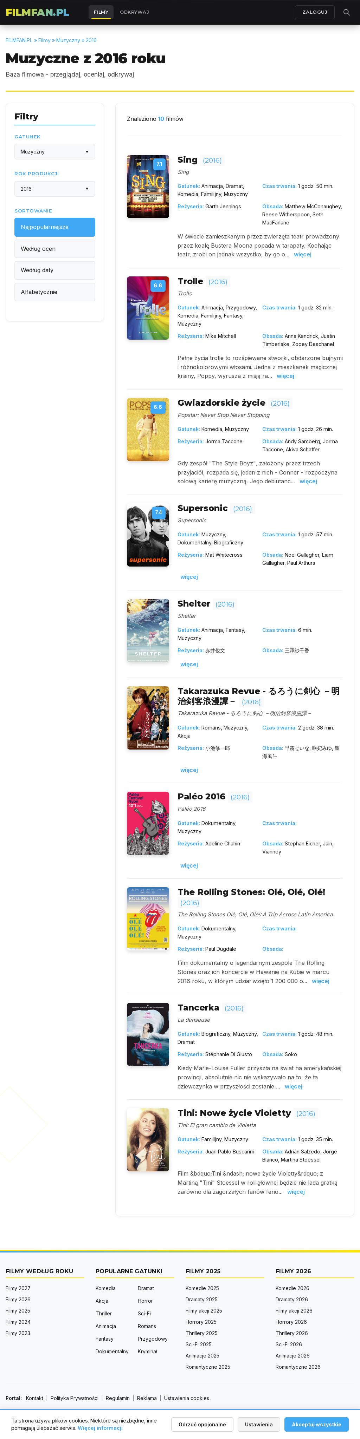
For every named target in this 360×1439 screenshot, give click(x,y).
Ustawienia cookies (186, 1398)
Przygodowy (153, 1339)
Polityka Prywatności (74, 1398)
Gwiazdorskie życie (235, 403)
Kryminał (147, 1351)
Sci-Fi (144, 1313)
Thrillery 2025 (202, 1333)
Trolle (204, 281)
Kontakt (34, 1398)
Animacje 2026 (293, 1356)
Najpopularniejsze (45, 226)
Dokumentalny (112, 1351)
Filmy (101, 12)
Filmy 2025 (18, 1311)
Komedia (106, 1288)
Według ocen (38, 248)
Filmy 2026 (18, 1299)
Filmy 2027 (18, 1288)
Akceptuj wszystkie (316, 1424)
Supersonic (216, 508)
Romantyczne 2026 (298, 1367)
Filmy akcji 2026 (294, 1311)
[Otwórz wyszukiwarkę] (346, 12)
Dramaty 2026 (292, 1299)
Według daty (37, 270)
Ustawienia (259, 1424)
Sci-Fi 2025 (199, 1344)
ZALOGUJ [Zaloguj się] (315, 12)
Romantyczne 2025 (208, 1367)
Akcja (102, 1301)
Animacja (106, 1326)
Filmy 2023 (18, 1333)
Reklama (147, 1398)
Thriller (104, 1313)
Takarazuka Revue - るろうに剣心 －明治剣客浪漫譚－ (259, 696)
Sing (201, 160)
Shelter (207, 604)
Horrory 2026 (291, 1322)
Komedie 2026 (292, 1288)
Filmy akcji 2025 (204, 1311)
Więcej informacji (100, 1428)
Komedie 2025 (202, 1288)
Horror (145, 1301)
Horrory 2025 (201, 1322)
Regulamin (118, 1398)
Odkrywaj (134, 12)
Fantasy (105, 1339)
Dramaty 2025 (202, 1299)
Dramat (146, 1288)
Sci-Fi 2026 (289, 1344)
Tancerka (212, 1007)
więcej (302, 254)
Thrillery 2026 (292, 1333)
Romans (147, 1326)
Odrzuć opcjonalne (202, 1424)
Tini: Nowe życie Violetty (248, 1113)
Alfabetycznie (39, 291)
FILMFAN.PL (37, 12)
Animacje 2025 (202, 1356)
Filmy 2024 (18, 1322)
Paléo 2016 (215, 796)
